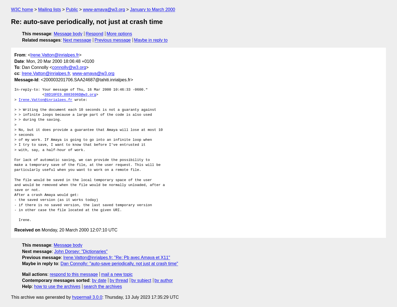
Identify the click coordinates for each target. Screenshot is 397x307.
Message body (68, 33)
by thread (119, 280)
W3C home (22, 9)
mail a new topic (117, 274)
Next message (77, 40)
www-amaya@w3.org (104, 9)
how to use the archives (57, 286)
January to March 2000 (152, 9)
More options (119, 33)
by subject (141, 280)
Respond (94, 33)
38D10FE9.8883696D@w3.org (70, 94)
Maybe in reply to (151, 40)
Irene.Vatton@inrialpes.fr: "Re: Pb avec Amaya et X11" (116, 257)
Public (72, 9)
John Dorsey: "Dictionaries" (81, 251)
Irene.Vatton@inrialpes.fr (54, 55)
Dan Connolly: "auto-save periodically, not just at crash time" (119, 263)
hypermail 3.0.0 (87, 297)
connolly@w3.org (69, 67)
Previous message (113, 40)
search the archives (103, 286)
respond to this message (74, 274)
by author (163, 280)
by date (99, 280)
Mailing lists (49, 9)
